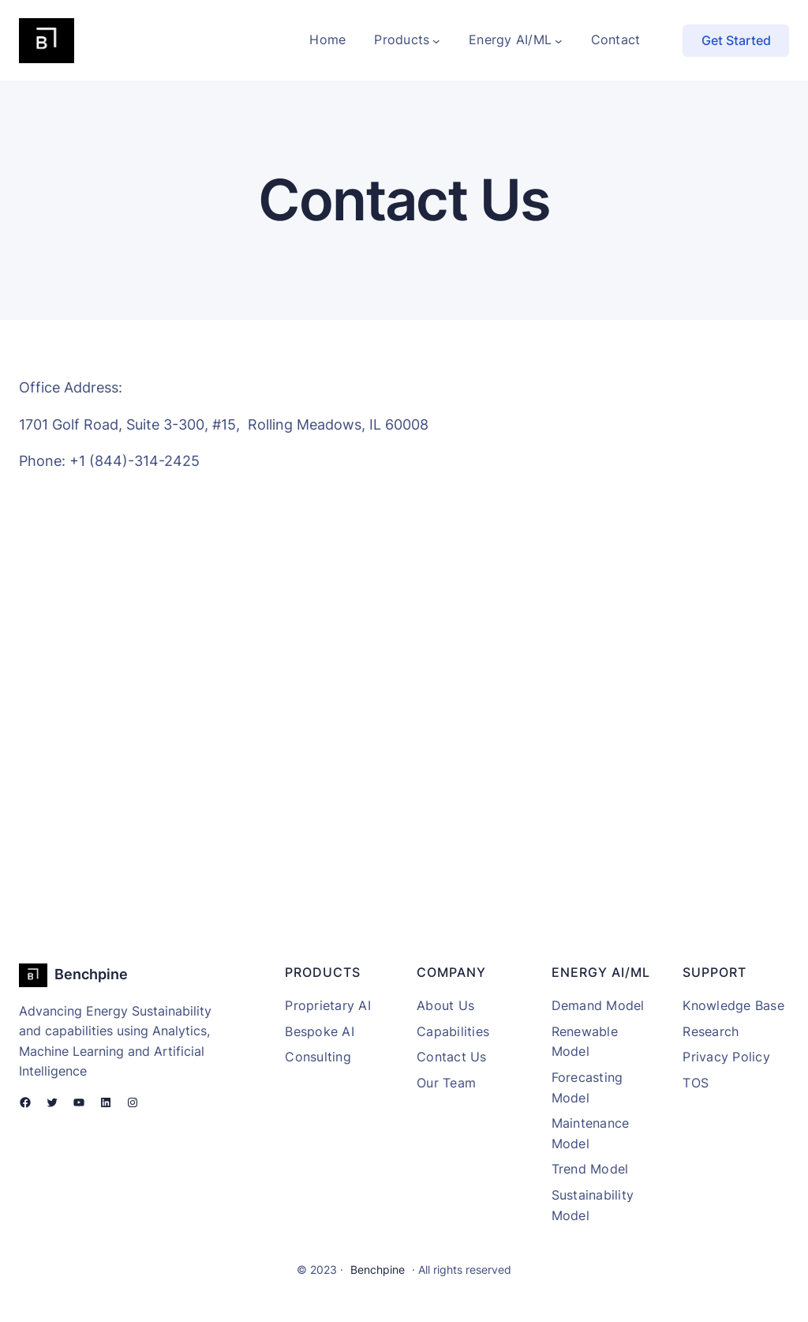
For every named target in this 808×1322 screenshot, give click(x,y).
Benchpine (91, 974)
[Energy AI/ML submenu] (559, 40)
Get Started (736, 40)
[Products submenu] (436, 40)
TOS (696, 1083)
